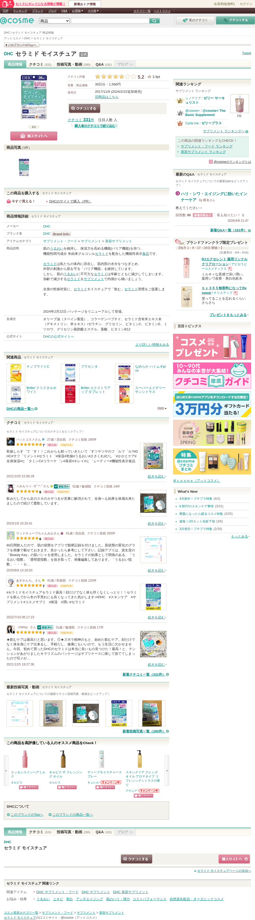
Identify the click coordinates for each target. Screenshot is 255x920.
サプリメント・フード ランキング (207, 146)
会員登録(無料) (224, 4)
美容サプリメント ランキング (203, 152)
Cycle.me (192, 123)
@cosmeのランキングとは (232, 162)
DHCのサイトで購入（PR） (70, 201)
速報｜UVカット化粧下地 (197, 521)
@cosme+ (192, 111)
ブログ (52, 10)
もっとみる (239, 536)
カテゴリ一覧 (142, 11)
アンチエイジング (89, 899)
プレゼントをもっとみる (228, 315)
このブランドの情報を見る (21, 44)
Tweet (246, 53)
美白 (69, 899)
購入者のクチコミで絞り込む (95, 126)
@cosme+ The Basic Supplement (205, 113)
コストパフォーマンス (150, 899)
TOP (5, 10)
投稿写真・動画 (73, 64)
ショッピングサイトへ (29, 787)
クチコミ (40, 64)
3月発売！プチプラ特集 (195, 529)
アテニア (131, 790)
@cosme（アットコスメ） (79, 917)
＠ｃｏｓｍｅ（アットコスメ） (196, 481)
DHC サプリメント (95, 892)
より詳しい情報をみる (152, 345)
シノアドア (193, 98)
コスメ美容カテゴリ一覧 (21, 913)
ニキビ (58, 899)
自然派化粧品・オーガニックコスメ (197, 899)
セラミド (102, 254)
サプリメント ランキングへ (224, 131)
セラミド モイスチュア (46, 54)
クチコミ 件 (81, 120)
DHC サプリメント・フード (57, 892)
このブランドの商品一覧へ (72, 815)
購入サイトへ (33, 136)
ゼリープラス (211, 123)
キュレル (93, 782)
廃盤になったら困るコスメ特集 (201, 514)
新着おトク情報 (85, 4)
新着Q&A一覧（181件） (228, 230)
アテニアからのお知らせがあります (149, 790)
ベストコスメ (162, 11)
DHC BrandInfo (63, 234)
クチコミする (84, 108)
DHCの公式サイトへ (58, 336)
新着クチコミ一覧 (144, 674)
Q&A (64, 10)
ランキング (20, 10)
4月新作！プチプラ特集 (195, 499)
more (160, 407)
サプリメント (91, 241)
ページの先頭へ (224, 871)
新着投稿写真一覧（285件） (144, 731)
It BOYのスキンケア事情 (196, 506)
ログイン (246, 4)
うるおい (56, 248)
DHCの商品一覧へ (20, 409)
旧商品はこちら (107, 97)
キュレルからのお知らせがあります (110, 782)
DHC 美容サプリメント (131, 892)
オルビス (16, 782)
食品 (145, 254)
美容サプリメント (118, 241)
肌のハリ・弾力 (118, 899)
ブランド (37, 10)
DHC (8, 54)
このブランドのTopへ (27, 815)
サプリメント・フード (60, 241)
